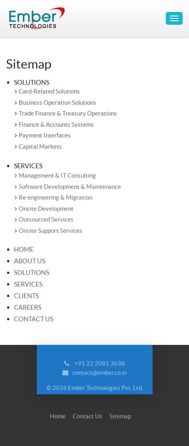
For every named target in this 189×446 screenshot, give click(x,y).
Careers (27, 307)
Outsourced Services (46, 220)
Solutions (31, 272)
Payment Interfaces (45, 135)
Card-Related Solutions (49, 91)
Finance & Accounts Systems (56, 124)
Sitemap (120, 418)
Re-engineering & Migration (55, 198)
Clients (26, 295)
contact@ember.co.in (99, 375)
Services (28, 284)
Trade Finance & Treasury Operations (68, 113)
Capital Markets (40, 146)
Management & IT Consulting (57, 176)
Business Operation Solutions (57, 102)
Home (24, 249)
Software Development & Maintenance (70, 186)
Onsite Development (46, 208)
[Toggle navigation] (174, 18)
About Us (29, 261)
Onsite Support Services (50, 230)
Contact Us (33, 319)
